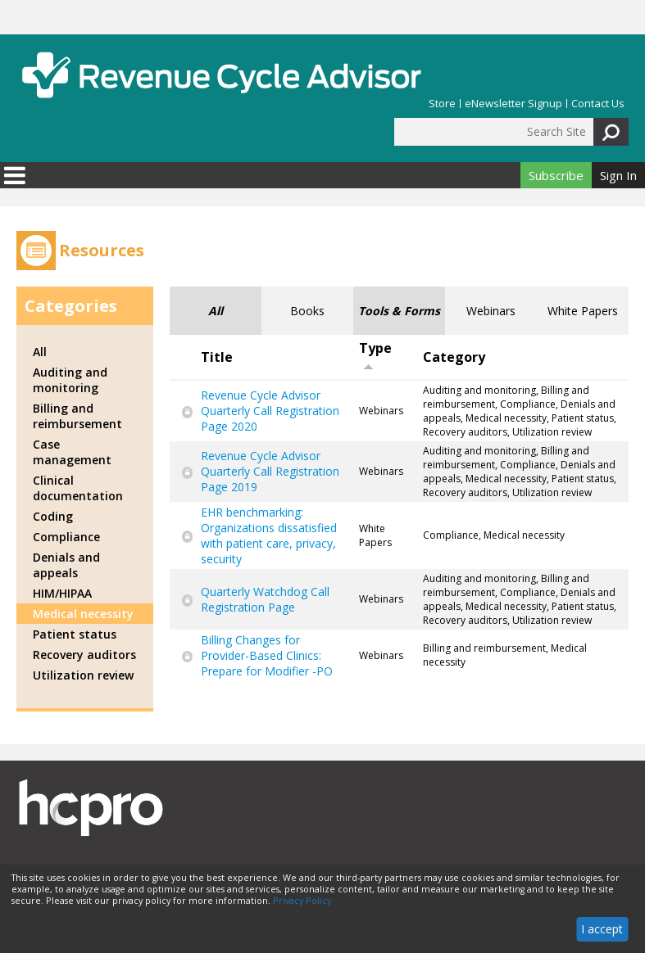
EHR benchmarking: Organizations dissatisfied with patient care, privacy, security (269, 535)
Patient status (74, 634)
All (215, 310)
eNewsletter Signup (513, 103)
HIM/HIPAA (62, 593)
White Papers (582, 310)
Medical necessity (83, 613)
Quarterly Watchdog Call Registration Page (265, 599)
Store (442, 103)
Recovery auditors (84, 654)
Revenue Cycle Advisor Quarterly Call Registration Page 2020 (270, 410)
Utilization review (83, 675)
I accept (602, 929)
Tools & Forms (399, 310)
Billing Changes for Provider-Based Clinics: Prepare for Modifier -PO (267, 655)
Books (307, 310)
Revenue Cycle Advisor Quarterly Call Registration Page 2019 (270, 471)
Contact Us (598, 103)
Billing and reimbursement (77, 415)
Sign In (618, 175)
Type (375, 355)
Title (217, 357)
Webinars (491, 310)
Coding (53, 516)
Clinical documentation (78, 488)
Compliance (66, 536)
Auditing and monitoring (70, 379)
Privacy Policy (302, 900)
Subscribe (556, 175)
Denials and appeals (66, 564)
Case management (72, 451)
